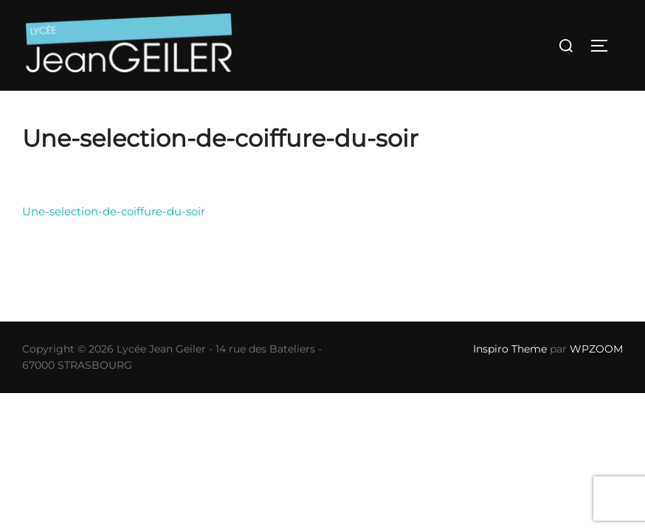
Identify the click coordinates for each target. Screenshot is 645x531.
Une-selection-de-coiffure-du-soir (113, 211)
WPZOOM (596, 348)
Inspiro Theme (510, 348)
